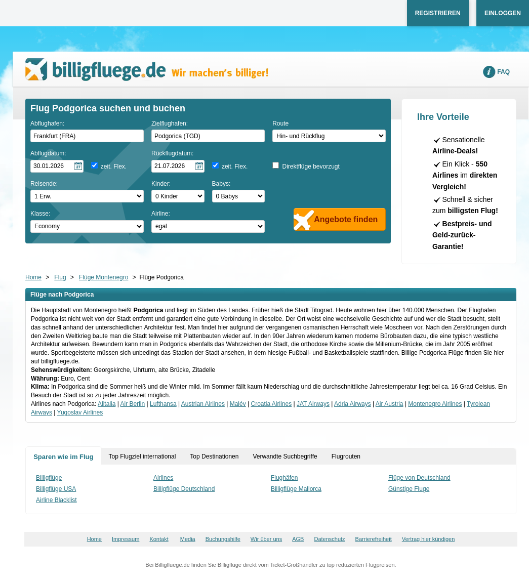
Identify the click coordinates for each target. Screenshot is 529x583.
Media (187, 539)
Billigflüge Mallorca (296, 488)
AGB (298, 539)
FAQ (503, 71)
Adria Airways (352, 403)
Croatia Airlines (271, 403)
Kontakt (158, 539)
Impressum (125, 539)
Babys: (221, 183)
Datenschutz (329, 539)
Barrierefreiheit (373, 539)
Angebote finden (346, 219)
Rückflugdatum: (172, 153)
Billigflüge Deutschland (184, 488)
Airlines (163, 477)
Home (33, 277)
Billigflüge (49, 477)
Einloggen (502, 13)
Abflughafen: (47, 123)
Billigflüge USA (56, 488)
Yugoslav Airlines (80, 412)
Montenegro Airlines (435, 403)
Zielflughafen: (169, 123)
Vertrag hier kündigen (428, 539)
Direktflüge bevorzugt (310, 166)
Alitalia (106, 403)
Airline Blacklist (56, 500)
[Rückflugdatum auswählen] (178, 166)
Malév (238, 403)
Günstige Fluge (408, 488)
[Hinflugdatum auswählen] (57, 166)
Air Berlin (132, 403)
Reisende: (44, 183)
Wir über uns (266, 539)
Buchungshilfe (223, 539)
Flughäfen (284, 477)
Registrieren (438, 13)
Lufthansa (163, 403)
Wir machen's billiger (146, 69)
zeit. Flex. (114, 166)
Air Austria (389, 403)
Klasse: (40, 213)
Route (280, 123)
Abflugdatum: (48, 153)
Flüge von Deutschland (419, 477)
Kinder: (161, 183)
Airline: (160, 213)
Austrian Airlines (203, 403)
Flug (60, 277)
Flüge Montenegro (103, 277)
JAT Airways (313, 403)
